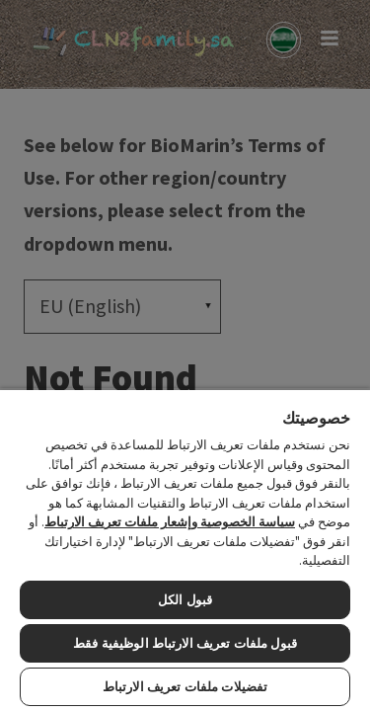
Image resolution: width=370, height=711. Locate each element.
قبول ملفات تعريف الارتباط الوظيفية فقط (185, 643)
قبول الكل (185, 600)
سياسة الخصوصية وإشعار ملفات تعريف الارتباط (169, 522)
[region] (185, 549)
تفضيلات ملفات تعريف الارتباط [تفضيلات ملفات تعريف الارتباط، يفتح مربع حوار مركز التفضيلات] (185, 686)
